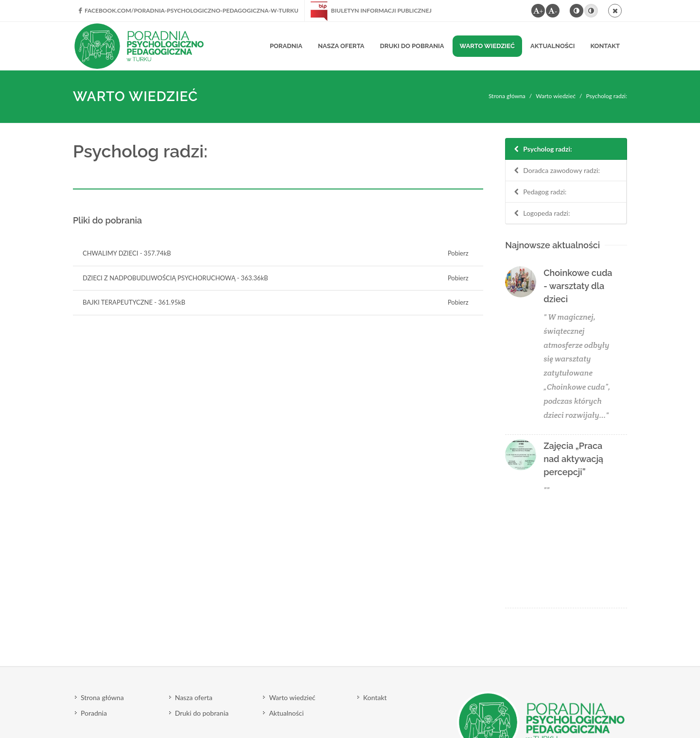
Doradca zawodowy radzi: (556, 171)
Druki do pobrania (202, 615)
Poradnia (94, 615)
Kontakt (375, 599)
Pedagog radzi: (539, 192)
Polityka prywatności (158, 703)
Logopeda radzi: (541, 213)
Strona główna (507, 96)
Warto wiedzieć (556, 96)
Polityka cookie (95, 703)
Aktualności (286, 615)
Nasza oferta (193, 599)
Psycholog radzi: (542, 149)
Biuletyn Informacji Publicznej (371, 10)
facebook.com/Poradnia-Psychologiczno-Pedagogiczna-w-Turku (188, 10)
